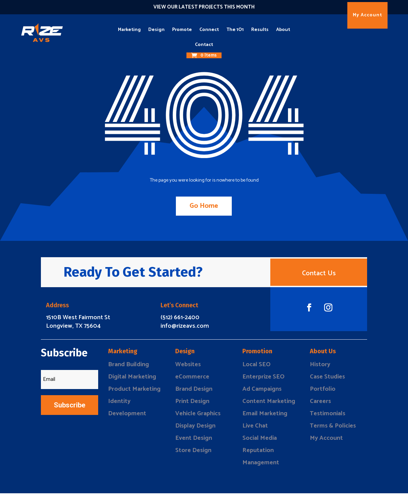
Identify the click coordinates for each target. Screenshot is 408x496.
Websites (188, 367)
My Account (367, 15)
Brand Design (193, 392)
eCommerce (192, 379)
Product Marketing (134, 392)
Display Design (195, 428)
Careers (320, 404)
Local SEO (256, 367)
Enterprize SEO (263, 379)
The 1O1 (235, 30)
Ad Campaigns (262, 392)
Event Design (193, 441)
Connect (209, 30)
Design (156, 30)
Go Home (204, 206)
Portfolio (322, 392)
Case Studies (327, 379)
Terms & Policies (333, 428)
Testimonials (327, 416)
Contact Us (319, 274)
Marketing (129, 30)
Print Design (192, 404)
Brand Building (128, 367)
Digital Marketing (132, 379)
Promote (182, 30)
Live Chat (255, 428)
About (283, 30)
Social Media (259, 441)
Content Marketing (268, 404)
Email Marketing (264, 416)
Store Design (193, 453)
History (320, 367)
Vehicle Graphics (198, 416)
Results (260, 30)
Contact (204, 45)
